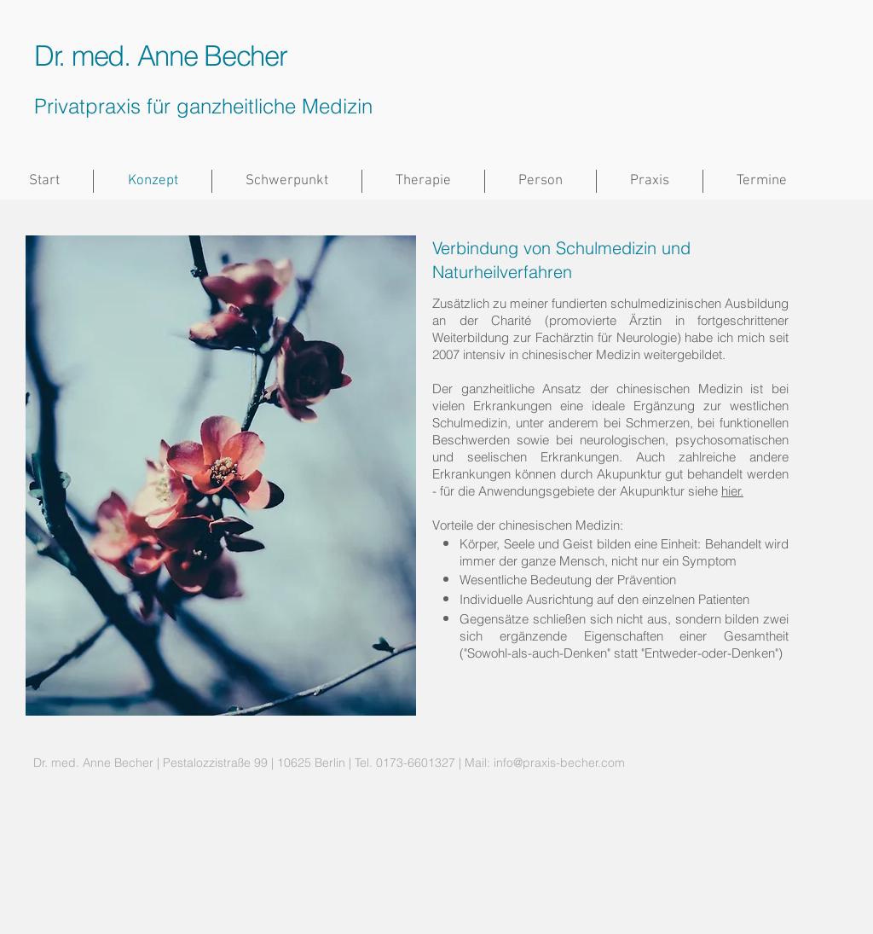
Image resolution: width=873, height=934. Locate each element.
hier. (732, 491)
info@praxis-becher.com (559, 762)
